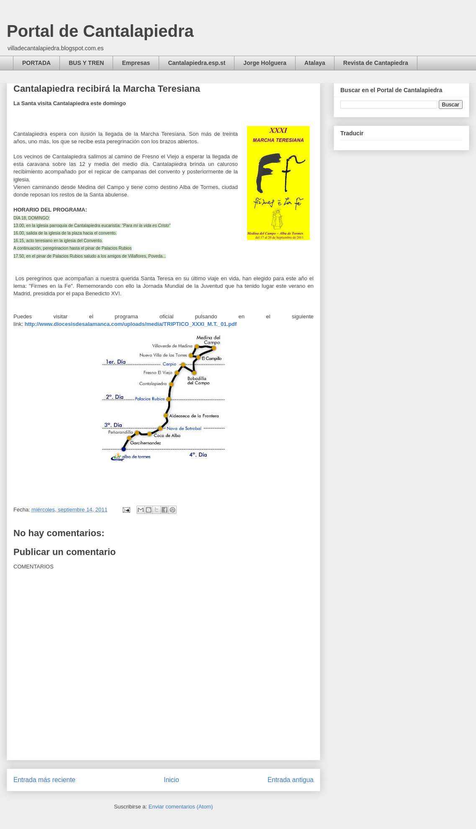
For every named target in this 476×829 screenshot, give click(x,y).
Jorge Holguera (264, 62)
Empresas (136, 62)
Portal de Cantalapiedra (100, 31)
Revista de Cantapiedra (375, 62)
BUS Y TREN (86, 62)
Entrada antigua (291, 779)
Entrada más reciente (44, 779)
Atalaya (314, 62)
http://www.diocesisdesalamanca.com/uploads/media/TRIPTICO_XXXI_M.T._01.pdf (131, 324)
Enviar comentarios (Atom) (181, 806)
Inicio (171, 779)
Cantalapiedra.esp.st (196, 62)
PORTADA (36, 62)
